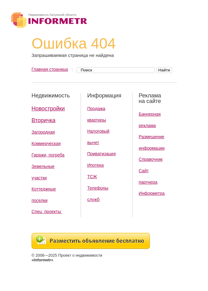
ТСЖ (92, 176)
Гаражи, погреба (48, 154)
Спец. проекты (47, 211)
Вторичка (43, 120)
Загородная (43, 132)
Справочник (151, 159)
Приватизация (101, 153)
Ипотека (95, 165)
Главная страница (50, 69)
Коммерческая (46, 143)
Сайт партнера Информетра (152, 182)
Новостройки (48, 108)
